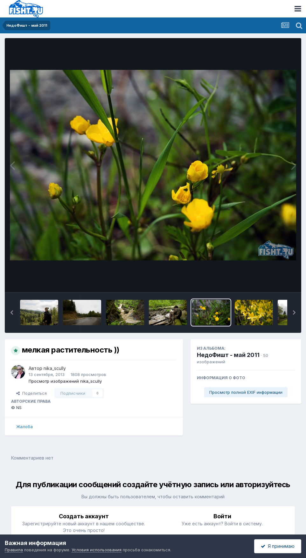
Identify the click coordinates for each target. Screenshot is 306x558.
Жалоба (24, 426)
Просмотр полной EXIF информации (245, 392)
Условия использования (97, 549)
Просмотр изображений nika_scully (65, 381)
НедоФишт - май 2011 (228, 355)
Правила (14, 549)
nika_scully (55, 368)
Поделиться (31, 393)
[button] (12, 312)
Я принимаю (278, 546)
